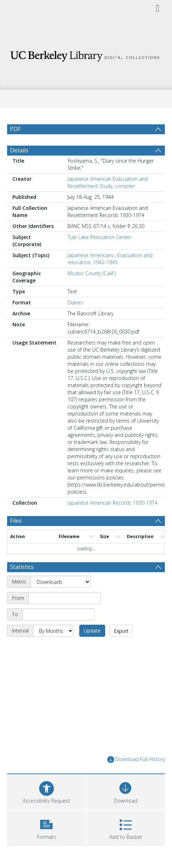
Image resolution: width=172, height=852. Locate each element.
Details (19, 150)
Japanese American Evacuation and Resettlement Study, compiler (108, 182)
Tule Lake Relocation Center (99, 237)
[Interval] (53, 631)
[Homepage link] (85, 54)
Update (92, 630)
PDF (15, 129)
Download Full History (136, 759)
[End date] (58, 614)
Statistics (22, 567)
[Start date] (64, 598)
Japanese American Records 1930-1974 (112, 502)
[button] (46, 827)
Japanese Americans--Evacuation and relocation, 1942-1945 (110, 259)
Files (16, 521)
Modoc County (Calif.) (91, 273)
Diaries (75, 302)
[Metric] (61, 582)
